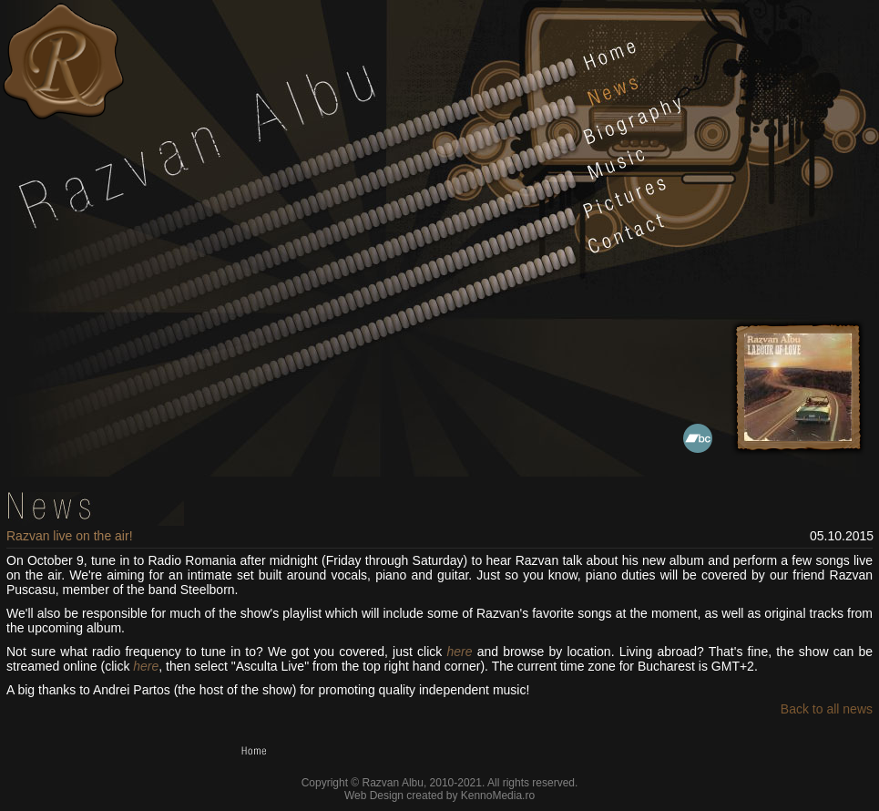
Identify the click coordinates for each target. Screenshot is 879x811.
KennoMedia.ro (498, 795)
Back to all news (827, 709)
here (459, 651)
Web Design (374, 795)
